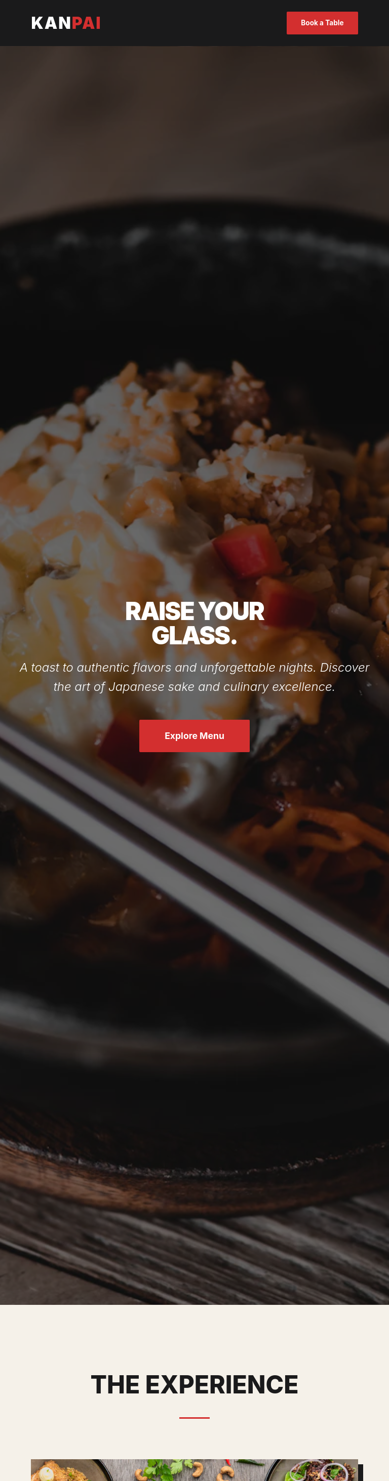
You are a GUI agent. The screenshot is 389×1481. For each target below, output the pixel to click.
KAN (66, 23)
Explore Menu (194, 735)
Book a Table (322, 23)
